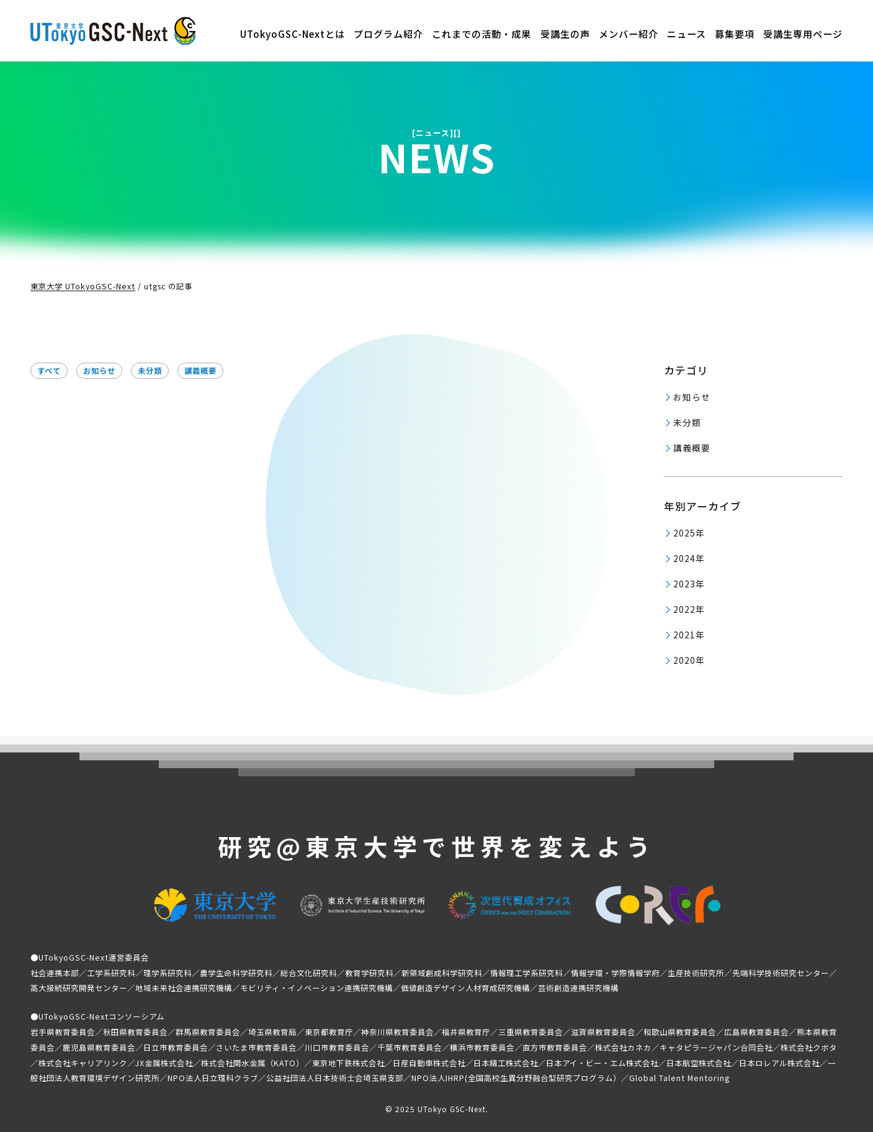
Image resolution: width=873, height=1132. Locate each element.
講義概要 (200, 370)
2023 (684, 583)
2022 (684, 609)
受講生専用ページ (803, 33)
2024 (684, 558)
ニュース (686, 33)
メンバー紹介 (628, 33)
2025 (684, 533)
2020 (684, 660)
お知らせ (99, 370)
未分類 (150, 370)
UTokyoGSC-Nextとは (292, 33)
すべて (49, 370)
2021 (684, 634)
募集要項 (734, 33)
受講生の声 (565, 33)
